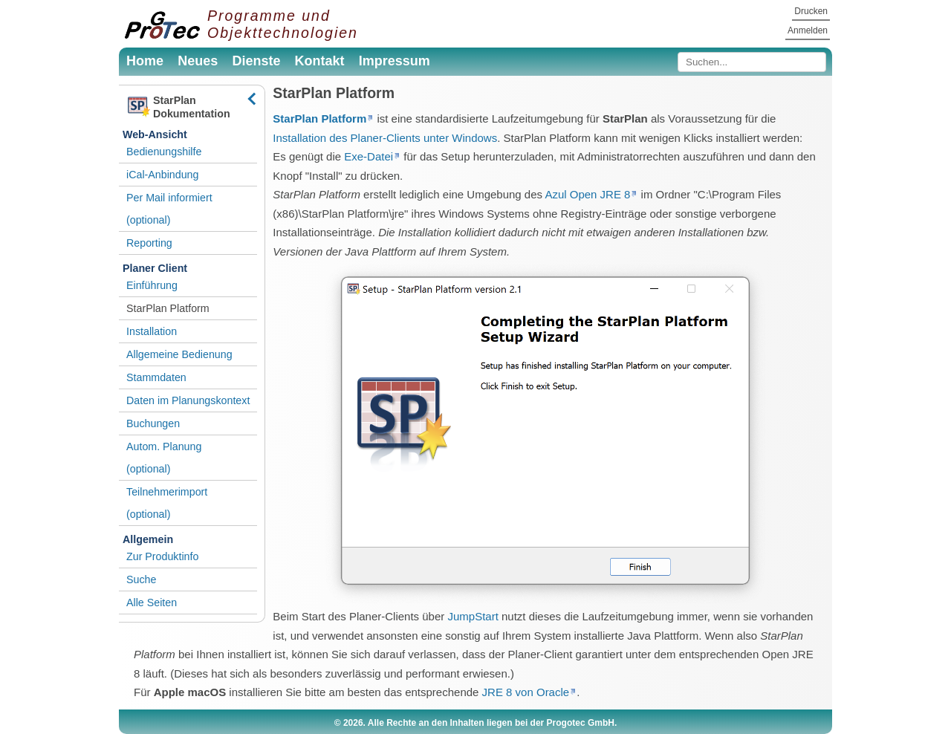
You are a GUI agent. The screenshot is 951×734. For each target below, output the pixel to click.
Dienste (256, 60)
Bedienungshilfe (163, 151)
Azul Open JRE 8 (587, 194)
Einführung (152, 285)
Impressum (394, 60)
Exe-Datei (368, 156)
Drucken (811, 11)
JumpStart (472, 616)
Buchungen (153, 423)
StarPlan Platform (168, 308)
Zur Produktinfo (162, 556)
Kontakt (320, 60)
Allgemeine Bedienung (179, 354)
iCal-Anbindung (162, 175)
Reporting (149, 243)
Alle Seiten (151, 602)
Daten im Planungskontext (188, 400)
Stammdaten (156, 377)
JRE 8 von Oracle (526, 692)
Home (144, 60)
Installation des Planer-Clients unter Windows (385, 137)
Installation (151, 331)
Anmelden (808, 30)
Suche (141, 579)
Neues (198, 60)
